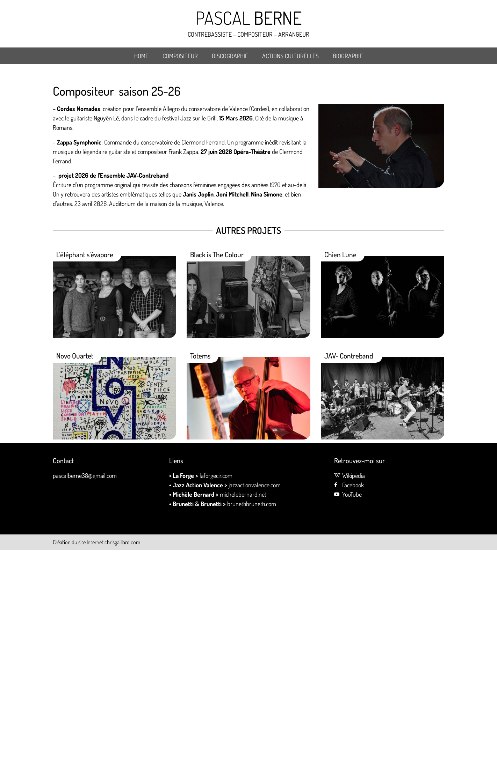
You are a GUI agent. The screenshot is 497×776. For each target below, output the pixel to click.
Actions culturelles (290, 56)
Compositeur (180, 56)
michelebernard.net (243, 494)
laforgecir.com (216, 475)
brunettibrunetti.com (252, 504)
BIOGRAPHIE (348, 56)
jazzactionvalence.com (255, 485)
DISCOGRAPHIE (230, 56)
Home (141, 56)
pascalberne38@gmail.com (85, 475)
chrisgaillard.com (122, 542)
